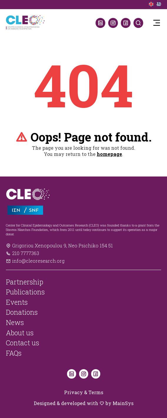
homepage (109, 154)
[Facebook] (126, 23)
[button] (156, 23)
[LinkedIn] (100, 23)
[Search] (138, 23)
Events (17, 302)
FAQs (13, 353)
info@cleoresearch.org (35, 261)
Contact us (22, 342)
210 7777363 (22, 253)
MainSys (123, 403)
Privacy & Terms (83, 392)
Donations (22, 312)
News (15, 322)
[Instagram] (113, 23)
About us (20, 332)
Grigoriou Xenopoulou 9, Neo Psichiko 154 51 (59, 245)
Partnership (24, 281)
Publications (25, 291)
